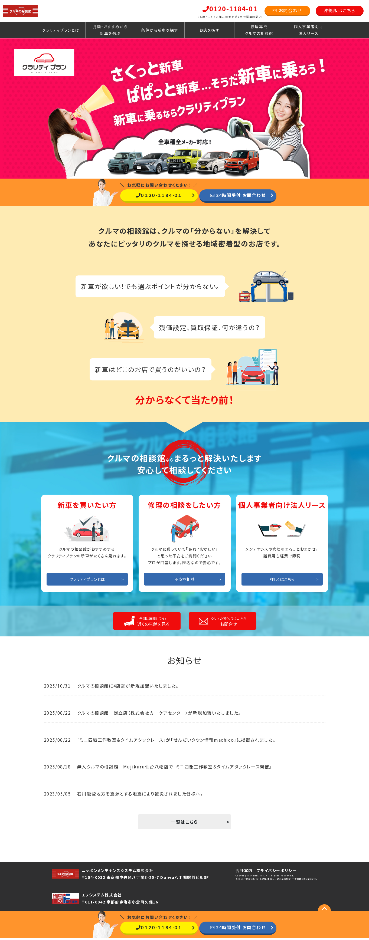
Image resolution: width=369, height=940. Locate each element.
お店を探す (209, 30)
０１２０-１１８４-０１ (159, 195)
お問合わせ (287, 10)
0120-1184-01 (230, 8)
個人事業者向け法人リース (308, 30)
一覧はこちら (184, 824)
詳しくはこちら (282, 581)
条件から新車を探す (159, 30)
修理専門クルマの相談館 (259, 30)
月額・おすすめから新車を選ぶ (110, 30)
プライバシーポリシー (276, 872)
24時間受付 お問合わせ (238, 195)
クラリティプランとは (60, 30)
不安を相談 (185, 581)
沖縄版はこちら (339, 10)
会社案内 (244, 872)
